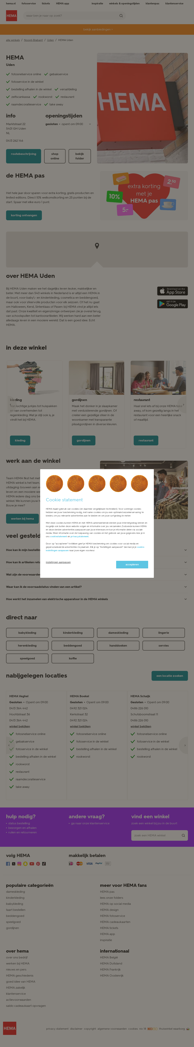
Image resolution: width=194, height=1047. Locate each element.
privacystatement (80, 536)
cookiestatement (58, 536)
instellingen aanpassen (58, 562)
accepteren (132, 564)
